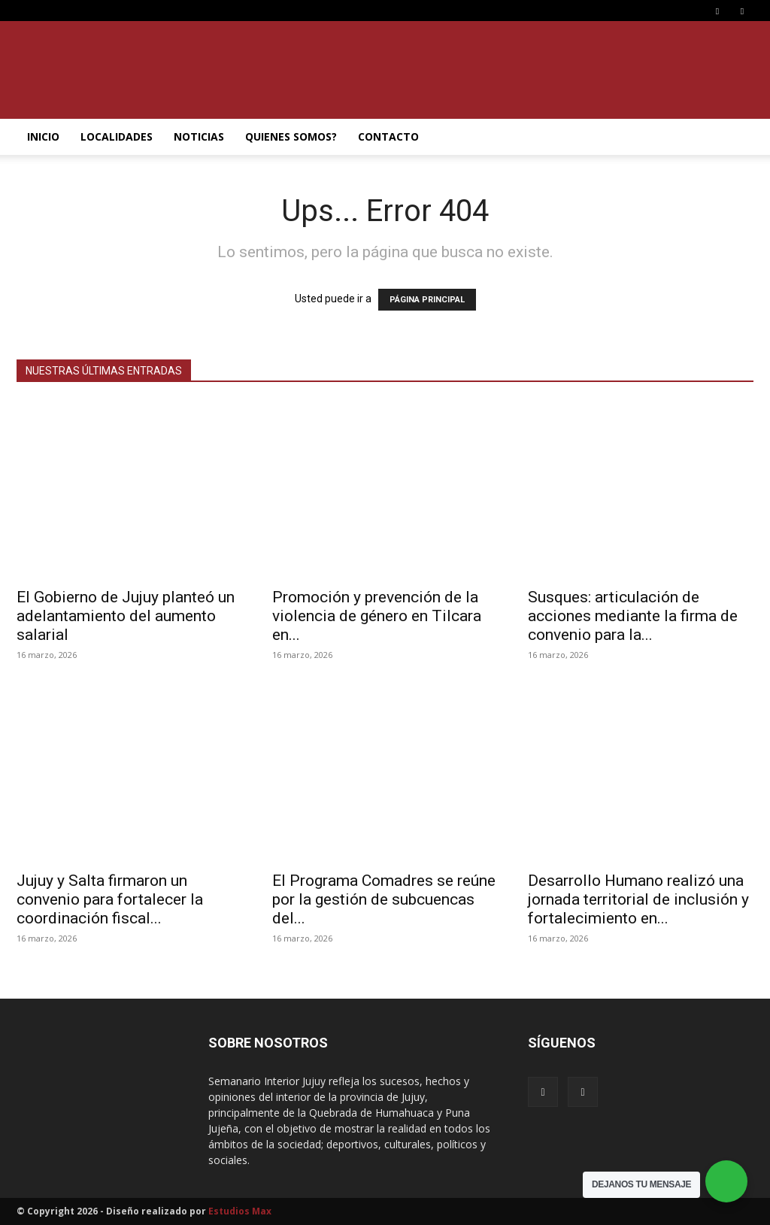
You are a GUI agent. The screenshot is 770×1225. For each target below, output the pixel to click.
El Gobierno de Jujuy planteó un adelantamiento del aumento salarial (126, 616)
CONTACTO (388, 136)
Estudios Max (239, 1211)
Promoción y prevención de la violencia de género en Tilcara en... (376, 616)
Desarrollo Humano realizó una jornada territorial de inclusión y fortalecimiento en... (638, 899)
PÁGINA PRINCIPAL (427, 300)
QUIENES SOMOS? (291, 136)
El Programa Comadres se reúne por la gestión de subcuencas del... (384, 899)
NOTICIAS (199, 136)
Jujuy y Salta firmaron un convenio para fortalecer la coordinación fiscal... (110, 899)
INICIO (43, 136)
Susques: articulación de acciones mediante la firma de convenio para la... (633, 616)
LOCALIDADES (116, 136)
